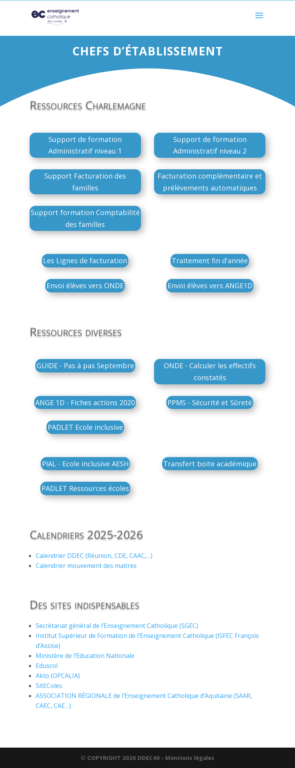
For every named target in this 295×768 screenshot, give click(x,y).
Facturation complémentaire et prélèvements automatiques (209, 181)
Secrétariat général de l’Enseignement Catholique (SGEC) (117, 625)
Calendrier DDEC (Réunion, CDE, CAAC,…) (94, 555)
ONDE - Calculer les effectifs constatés (210, 371)
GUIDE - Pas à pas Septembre (85, 365)
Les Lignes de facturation (85, 260)
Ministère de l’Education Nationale (85, 655)
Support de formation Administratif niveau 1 (85, 145)
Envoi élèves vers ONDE (85, 285)
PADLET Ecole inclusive (85, 427)
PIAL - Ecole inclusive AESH (85, 463)
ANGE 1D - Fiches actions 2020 (85, 402)
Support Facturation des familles (85, 181)
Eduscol (47, 665)
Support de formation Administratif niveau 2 (210, 145)
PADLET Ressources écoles (85, 488)
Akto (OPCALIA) (58, 675)
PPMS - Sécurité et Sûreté (209, 402)
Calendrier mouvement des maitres (86, 565)
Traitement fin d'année (210, 260)
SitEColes (49, 685)
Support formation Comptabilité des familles (85, 218)
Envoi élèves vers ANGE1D (209, 285)
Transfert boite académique (210, 463)
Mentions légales (189, 757)
